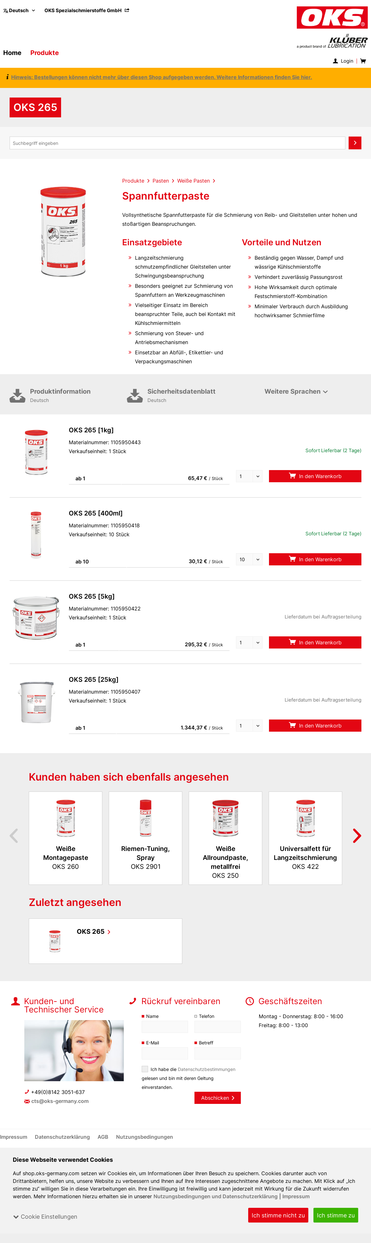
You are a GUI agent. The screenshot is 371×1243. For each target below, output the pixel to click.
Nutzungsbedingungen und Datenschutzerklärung (216, 1196)
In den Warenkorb (315, 476)
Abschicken (217, 1098)
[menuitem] (87, 10)
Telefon (207, 1016)
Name (152, 1016)
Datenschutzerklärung (63, 1137)
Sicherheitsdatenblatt (195, 396)
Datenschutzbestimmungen (207, 1069)
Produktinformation (78, 396)
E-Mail (153, 1042)
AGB (104, 1137)
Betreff (206, 1042)
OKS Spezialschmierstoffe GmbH (87, 10)
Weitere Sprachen (292, 391)
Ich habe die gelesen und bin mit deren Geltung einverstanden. (189, 1078)
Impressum (296, 1196)
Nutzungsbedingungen (144, 1137)
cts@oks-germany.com (60, 1101)
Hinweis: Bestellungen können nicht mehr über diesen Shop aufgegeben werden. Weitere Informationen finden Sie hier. (159, 77)
